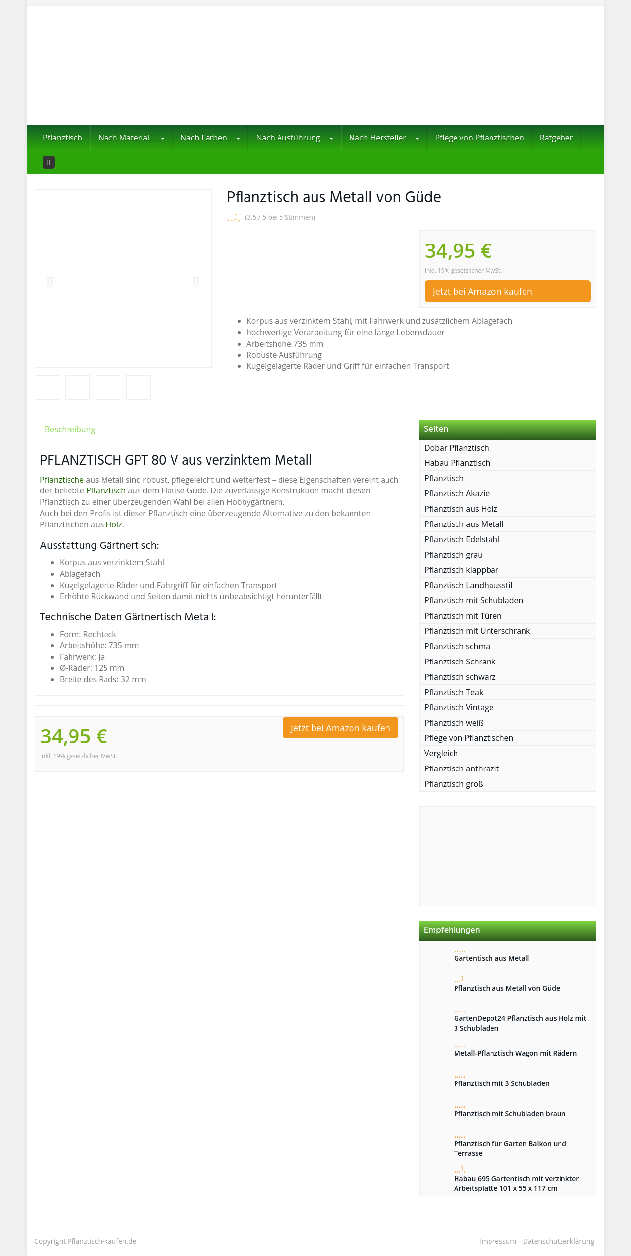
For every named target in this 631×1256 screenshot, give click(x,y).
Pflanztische (62, 479)
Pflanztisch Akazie (457, 493)
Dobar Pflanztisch (456, 447)
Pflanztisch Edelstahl (461, 539)
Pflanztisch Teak (453, 692)
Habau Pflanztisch (457, 462)
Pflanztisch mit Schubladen (473, 600)
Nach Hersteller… (384, 137)
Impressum (498, 1241)
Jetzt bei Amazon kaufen (482, 291)
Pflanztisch (62, 137)
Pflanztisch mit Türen (463, 615)
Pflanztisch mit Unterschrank (477, 631)
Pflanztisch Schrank (459, 661)
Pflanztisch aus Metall (464, 524)
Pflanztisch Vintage (458, 707)
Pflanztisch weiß (454, 722)
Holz (114, 524)
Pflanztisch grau (453, 554)
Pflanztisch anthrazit (461, 768)
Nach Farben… (210, 137)
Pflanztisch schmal (458, 646)
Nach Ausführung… (294, 137)
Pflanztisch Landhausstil (468, 585)
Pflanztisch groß (453, 783)
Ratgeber (556, 137)
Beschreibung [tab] (70, 429)
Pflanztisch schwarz (460, 676)
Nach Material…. (131, 137)
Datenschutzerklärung (558, 1241)
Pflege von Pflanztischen (479, 137)
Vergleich (441, 753)
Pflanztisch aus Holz (460, 508)
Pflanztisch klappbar (461, 569)
